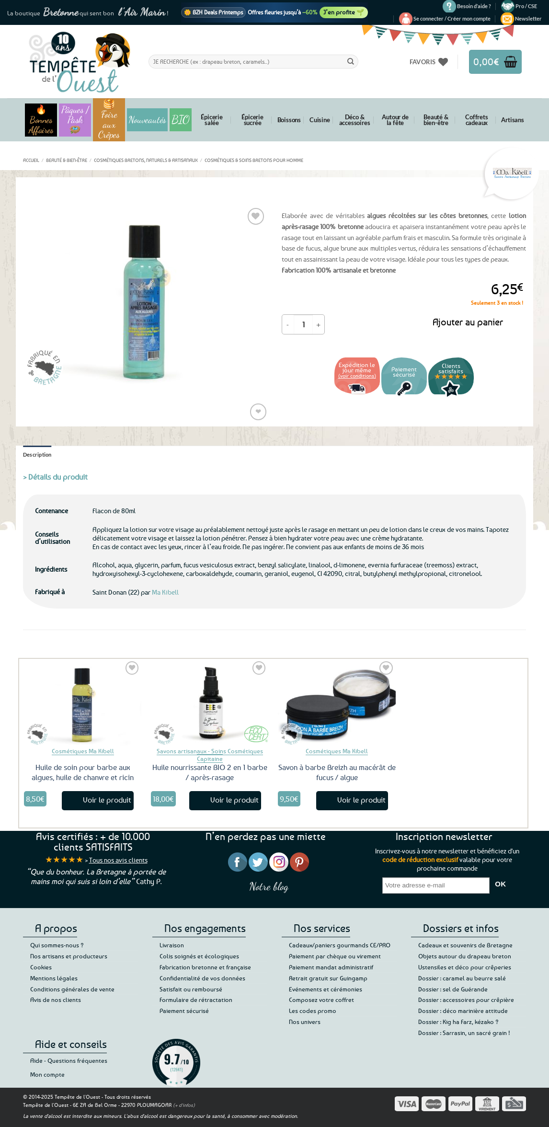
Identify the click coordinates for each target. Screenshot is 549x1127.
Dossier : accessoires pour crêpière (466, 999)
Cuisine (319, 120)
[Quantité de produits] (303, 324)
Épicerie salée (211, 119)
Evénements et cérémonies (325, 989)
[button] (452, 18)
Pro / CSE (526, 6)
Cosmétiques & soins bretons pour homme (254, 160)
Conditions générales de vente (72, 989)
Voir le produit (107, 800)
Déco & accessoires (354, 119)
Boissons (289, 120)
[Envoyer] (350, 61)
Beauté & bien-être (435, 119)
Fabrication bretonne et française (205, 967)
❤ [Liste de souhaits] (258, 411)
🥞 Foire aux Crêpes (109, 120)
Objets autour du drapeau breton (464, 956)
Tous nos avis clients (118, 860)
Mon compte (47, 1074)
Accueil (31, 160)
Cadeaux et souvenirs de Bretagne (465, 945)
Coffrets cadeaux (476, 119)
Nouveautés (147, 120)
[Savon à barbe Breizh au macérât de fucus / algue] (337, 703)
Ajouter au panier (468, 321)
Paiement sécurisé (184, 1010)
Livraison (172, 945)
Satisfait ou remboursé (191, 989)
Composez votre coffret (321, 999)
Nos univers (304, 1021)
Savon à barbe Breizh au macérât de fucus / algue (337, 772)
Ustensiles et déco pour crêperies (464, 967)
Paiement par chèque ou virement (335, 956)
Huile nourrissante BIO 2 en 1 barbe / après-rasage (209, 772)
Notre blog (268, 886)
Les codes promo (312, 1010)
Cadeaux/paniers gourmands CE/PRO (339, 945)
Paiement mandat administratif (331, 967)
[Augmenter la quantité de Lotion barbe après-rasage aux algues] (318, 324)
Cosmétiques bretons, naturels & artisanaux (146, 160)
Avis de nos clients (55, 999)
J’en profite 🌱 (343, 12)
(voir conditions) (357, 375)
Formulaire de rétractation (196, 999)
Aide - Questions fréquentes (68, 1060)
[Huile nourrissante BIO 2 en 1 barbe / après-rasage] (210, 703)
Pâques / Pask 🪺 (75, 120)
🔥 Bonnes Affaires (41, 120)
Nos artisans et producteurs (68, 956)
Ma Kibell (165, 592)
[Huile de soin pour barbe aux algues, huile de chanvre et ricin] (83, 703)
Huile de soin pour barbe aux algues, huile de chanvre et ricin (83, 772)
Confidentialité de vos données (202, 978)
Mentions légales (54, 978)
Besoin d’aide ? (474, 6)
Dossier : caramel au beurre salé (462, 978)
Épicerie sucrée (252, 119)
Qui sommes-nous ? (57, 945)
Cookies (41, 967)
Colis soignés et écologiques (199, 956)
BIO (181, 119)
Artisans (512, 120)
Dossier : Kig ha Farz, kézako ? (458, 1021)
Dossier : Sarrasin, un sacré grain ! (464, 1032)
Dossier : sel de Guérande (453, 989)
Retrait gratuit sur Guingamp (328, 978)
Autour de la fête (395, 119)
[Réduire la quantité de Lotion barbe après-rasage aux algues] (288, 324)
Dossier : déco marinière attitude (463, 1010)
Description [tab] (37, 454)
